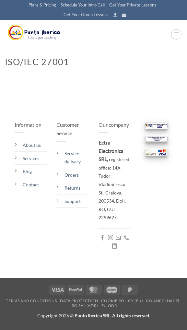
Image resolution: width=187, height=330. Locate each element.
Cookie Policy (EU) (122, 300)
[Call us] (126, 238)
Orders (71, 175)
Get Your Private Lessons (132, 4)
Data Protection (79, 300)
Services (31, 158)
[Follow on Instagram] (110, 238)
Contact (31, 184)
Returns (72, 188)
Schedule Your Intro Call (83, 4)
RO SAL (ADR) (85, 305)
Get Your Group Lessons (86, 14)
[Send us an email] (118, 238)
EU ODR (109, 305)
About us (32, 145)
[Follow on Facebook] (102, 238)
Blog (27, 171)
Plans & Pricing (42, 4)
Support (72, 201)
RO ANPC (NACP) (163, 300)
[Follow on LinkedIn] (114, 246)
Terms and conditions (31, 300)
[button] (115, 15)
